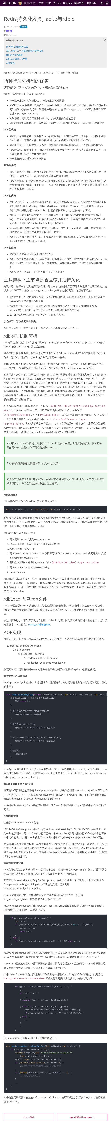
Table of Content (14, 40)
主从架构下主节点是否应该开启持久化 (24, 50)
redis (9, 31)
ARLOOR (9, 3)
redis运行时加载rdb (39, 624)
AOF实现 (10, 62)
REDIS (24, 27)
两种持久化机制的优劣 (17, 46)
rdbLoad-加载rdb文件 (16, 58)
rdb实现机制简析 (14, 54)
